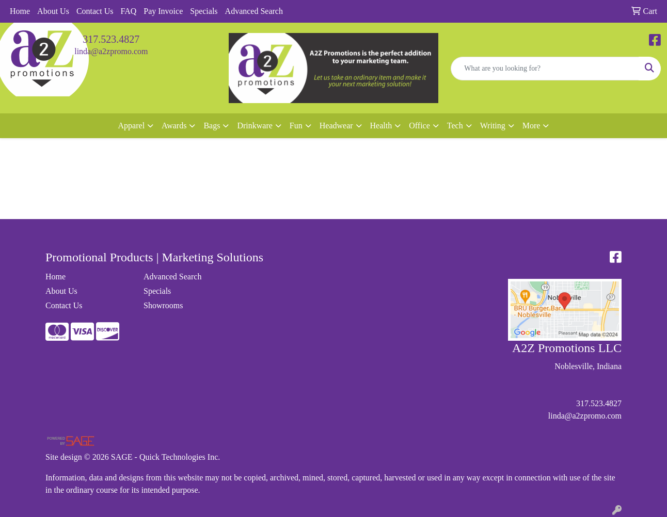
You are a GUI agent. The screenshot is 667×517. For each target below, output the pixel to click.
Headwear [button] (336, 125)
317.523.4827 (111, 39)
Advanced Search (254, 11)
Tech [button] (455, 125)
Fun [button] (296, 125)
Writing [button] (492, 125)
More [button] (531, 125)
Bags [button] (211, 125)
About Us (53, 11)
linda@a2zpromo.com (111, 51)
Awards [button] (174, 125)
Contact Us (95, 11)
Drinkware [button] (254, 125)
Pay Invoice (163, 11)
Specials (203, 11)
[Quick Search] (545, 68)
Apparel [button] (131, 125)
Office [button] (419, 125)
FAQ (128, 11)
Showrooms (163, 305)
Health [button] (381, 125)
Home (20, 11)
